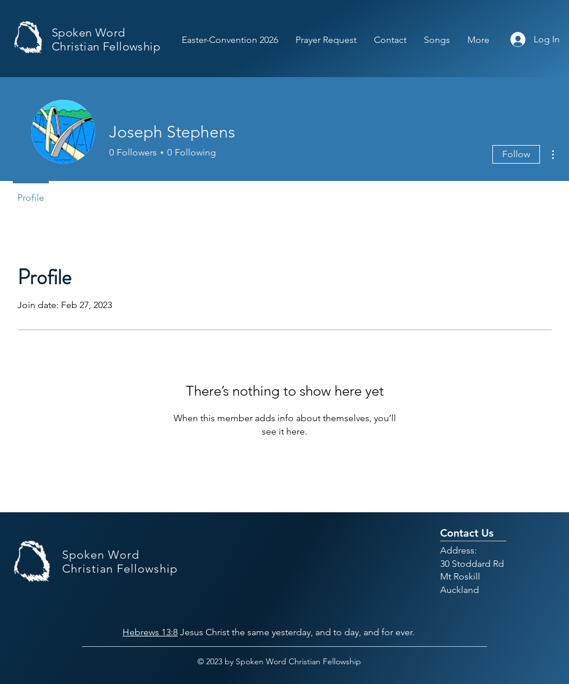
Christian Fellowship (106, 46)
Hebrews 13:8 (150, 632)
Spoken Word (88, 32)
